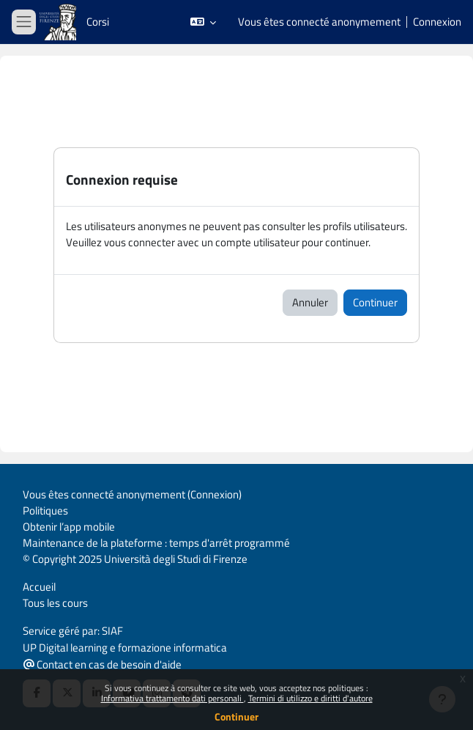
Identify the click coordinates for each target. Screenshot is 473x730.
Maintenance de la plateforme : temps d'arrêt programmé (156, 542)
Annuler (310, 302)
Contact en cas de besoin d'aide (102, 664)
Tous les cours (55, 602)
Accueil (39, 586)
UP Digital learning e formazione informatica (125, 647)
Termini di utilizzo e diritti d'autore (310, 698)
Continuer (236, 716)
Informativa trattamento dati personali (172, 698)
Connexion (437, 22)
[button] (203, 22)
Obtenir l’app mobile (69, 526)
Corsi (97, 21)
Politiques (45, 510)
